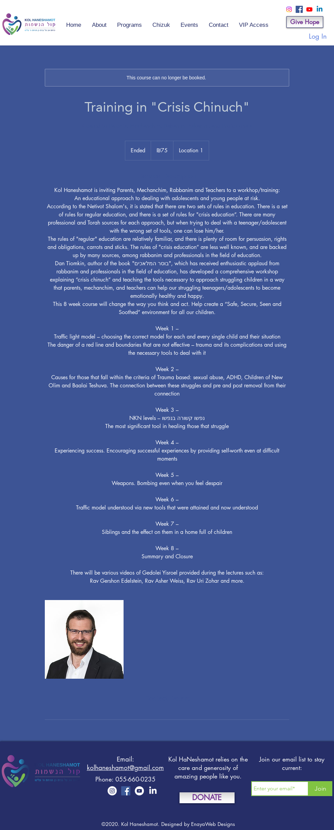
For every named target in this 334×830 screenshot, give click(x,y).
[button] (189, 22)
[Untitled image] (84, 639)
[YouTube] (139, 790)
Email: (125, 759)
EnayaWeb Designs (213, 824)
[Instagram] (289, 9)
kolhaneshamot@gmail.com (125, 768)
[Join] (320, 788)
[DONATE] (207, 798)
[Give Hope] (304, 22)
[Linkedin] (319, 9)
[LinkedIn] (152, 790)
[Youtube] (309, 9)
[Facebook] (299, 9)
